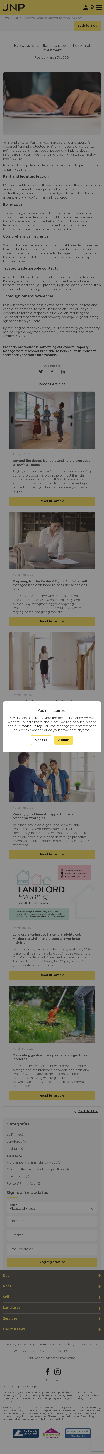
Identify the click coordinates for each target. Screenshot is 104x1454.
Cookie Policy (31, 726)
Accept (63, 740)
